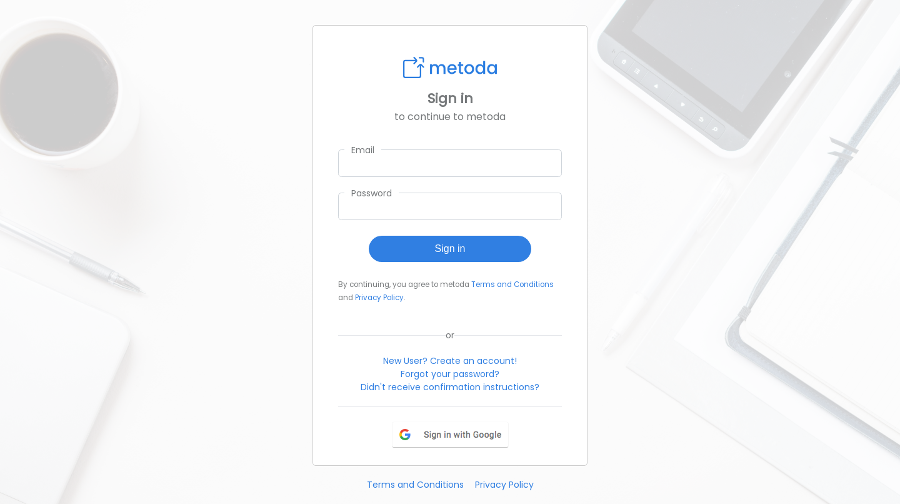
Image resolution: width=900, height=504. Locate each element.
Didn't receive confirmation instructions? (450, 387)
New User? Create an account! (450, 361)
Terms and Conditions (512, 285)
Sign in (450, 248)
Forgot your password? (450, 374)
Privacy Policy (379, 298)
